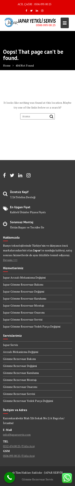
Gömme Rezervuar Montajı (20, 380)
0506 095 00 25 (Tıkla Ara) (19, 456)
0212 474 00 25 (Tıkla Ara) (19, 446)
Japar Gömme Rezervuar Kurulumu (24, 298)
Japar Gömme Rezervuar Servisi (22, 319)
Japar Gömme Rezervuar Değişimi (23, 291)
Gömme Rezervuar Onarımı (20, 387)
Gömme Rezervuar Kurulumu (21, 373)
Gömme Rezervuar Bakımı (19, 359)
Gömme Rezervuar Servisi (19, 394)
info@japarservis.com (17, 434)
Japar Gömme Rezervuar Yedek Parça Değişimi (31, 326)
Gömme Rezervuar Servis (37, 479)
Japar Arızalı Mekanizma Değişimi (24, 277)
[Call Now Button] (9, 477)
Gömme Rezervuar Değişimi (20, 366)
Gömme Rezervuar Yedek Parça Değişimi (28, 401)
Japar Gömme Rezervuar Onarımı (24, 312)
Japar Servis (10, 345)
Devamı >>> (10, 260)
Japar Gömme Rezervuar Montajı (23, 305)
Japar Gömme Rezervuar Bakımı (23, 284)
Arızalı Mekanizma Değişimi (20, 352)
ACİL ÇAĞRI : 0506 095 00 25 (34, 4)
